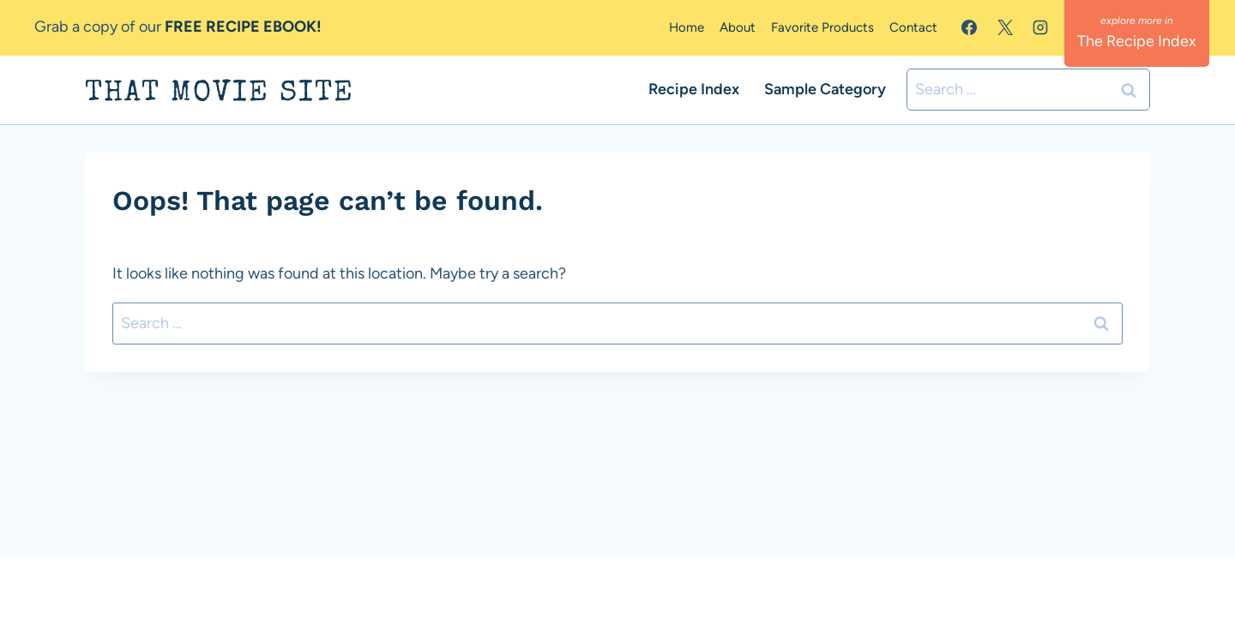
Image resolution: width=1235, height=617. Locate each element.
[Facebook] (969, 27)
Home (686, 27)
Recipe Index (693, 89)
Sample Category (825, 89)
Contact (913, 27)
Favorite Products (822, 27)
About (738, 27)
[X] (1005, 27)
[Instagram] (1040, 27)
